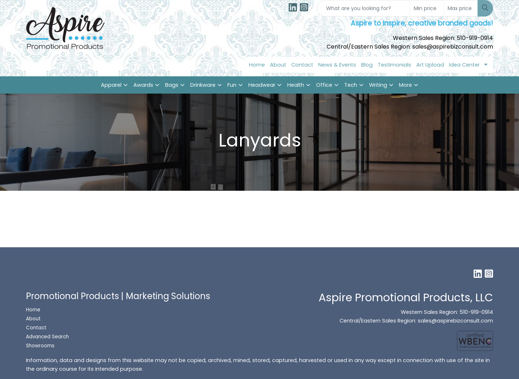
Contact (302, 64)
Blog (367, 64)
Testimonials (394, 64)
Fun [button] (231, 85)
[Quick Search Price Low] (427, 8)
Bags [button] (171, 85)
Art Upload (430, 64)
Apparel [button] (111, 85)
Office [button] (324, 85)
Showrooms (41, 345)
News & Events (337, 64)
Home (257, 64)
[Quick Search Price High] (461, 8)
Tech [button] (350, 85)
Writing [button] (378, 85)
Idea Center (464, 64)
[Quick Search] (363, 8)
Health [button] (295, 85)
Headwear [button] (261, 85)
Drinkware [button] (203, 85)
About (278, 64)
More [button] (405, 85)
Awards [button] (143, 85)
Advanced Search (47, 336)
